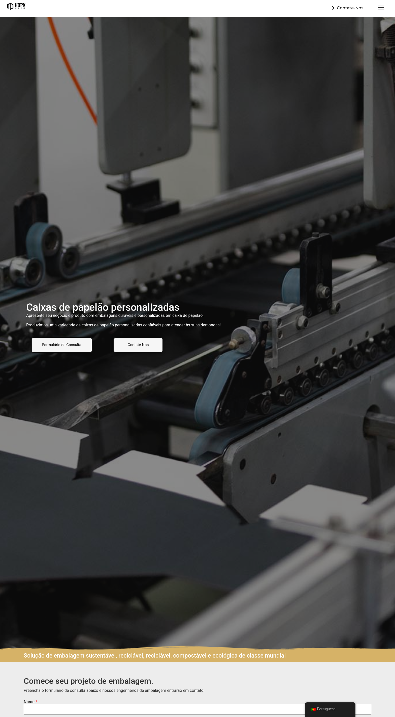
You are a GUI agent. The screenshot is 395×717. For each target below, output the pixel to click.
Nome (30, 702)
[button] (62, 345)
